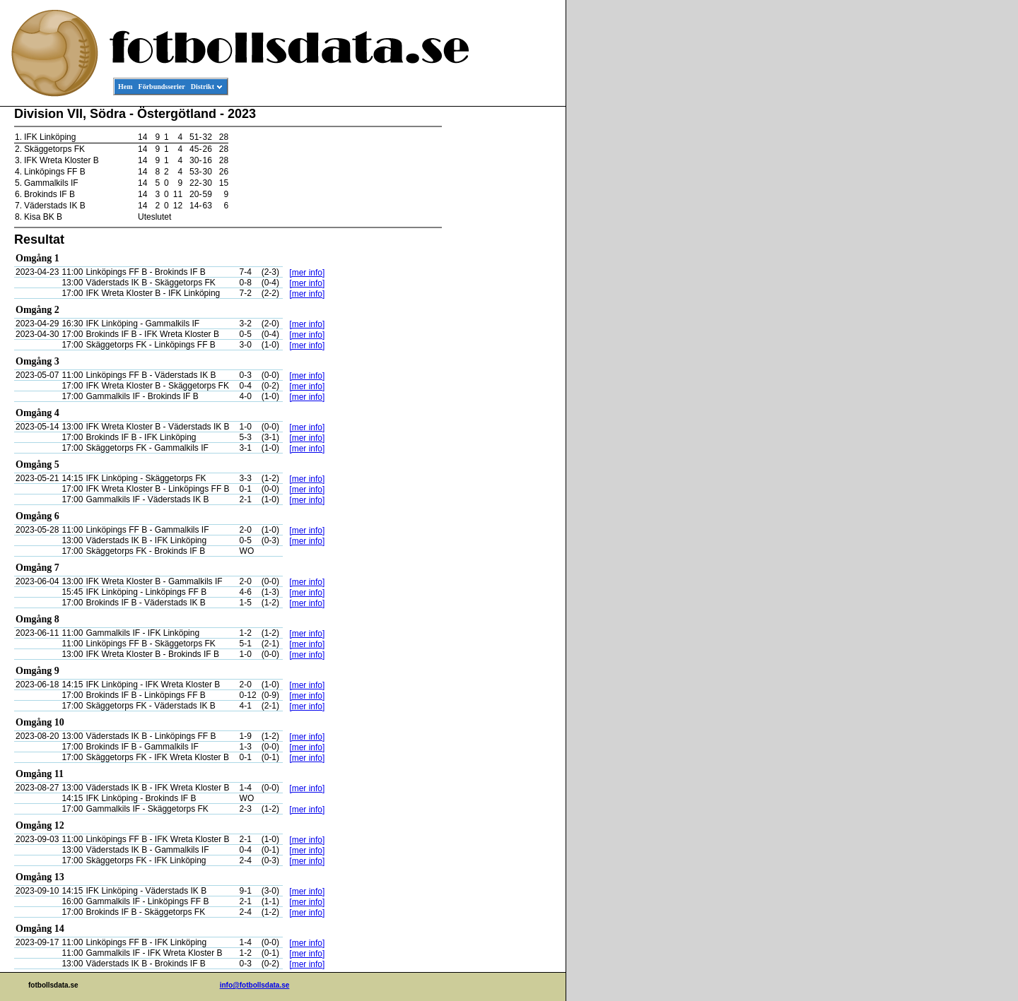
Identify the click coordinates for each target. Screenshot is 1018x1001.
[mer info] (306, 273)
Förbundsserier (162, 86)
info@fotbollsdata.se (255, 985)
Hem (125, 86)
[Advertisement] (501, 322)
